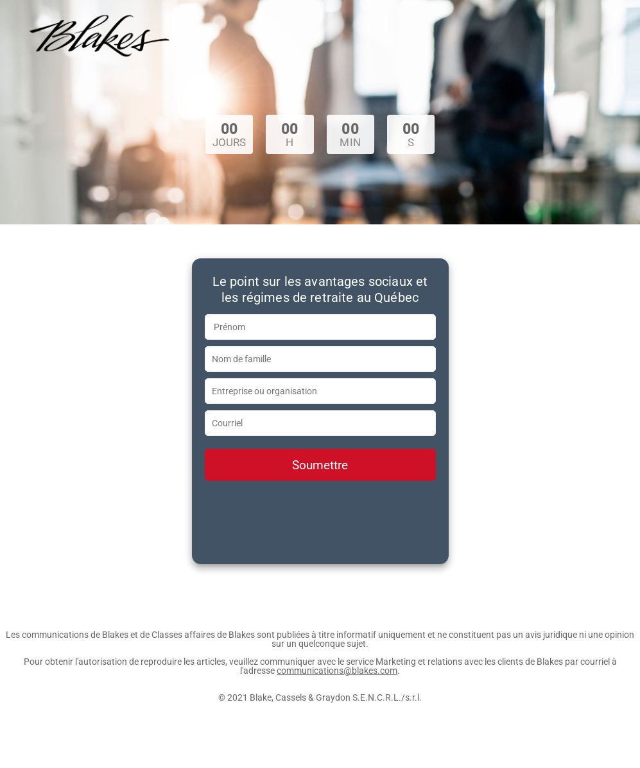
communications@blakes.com (337, 670)
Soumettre (320, 465)
